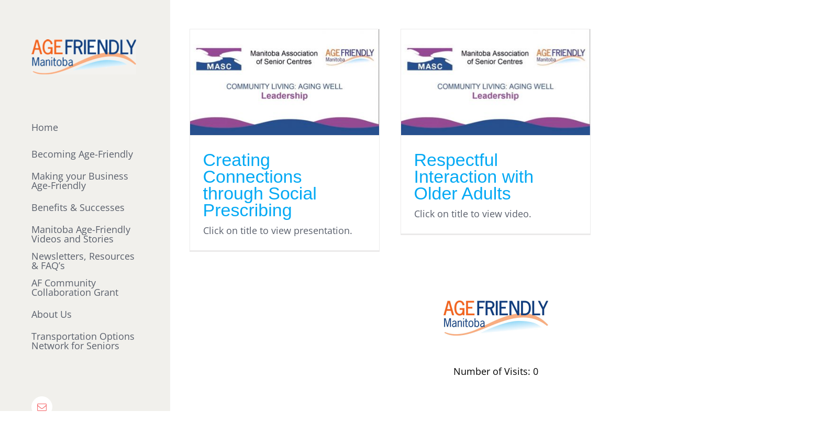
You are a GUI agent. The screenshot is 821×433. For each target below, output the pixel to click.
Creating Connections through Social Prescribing (260, 185)
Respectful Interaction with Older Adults (474, 176)
